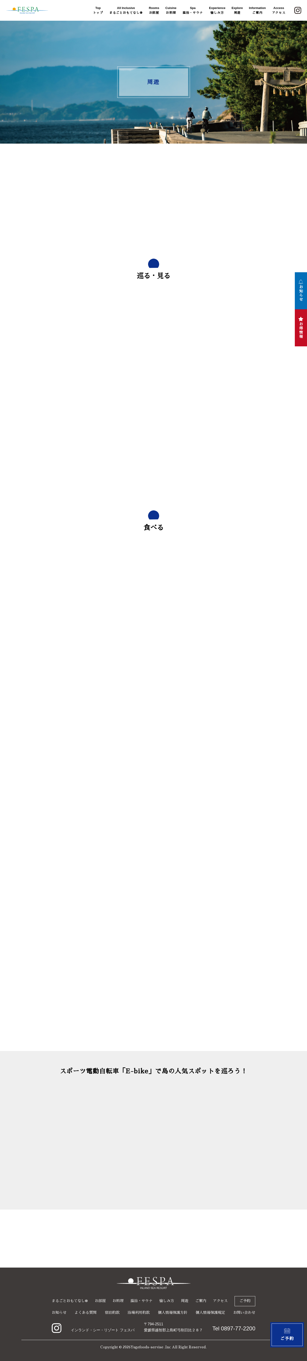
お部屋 (154, 10)
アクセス (279, 10)
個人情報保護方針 (172, 1313)
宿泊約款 (112, 1313)
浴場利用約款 (139, 1313)
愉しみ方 (217, 10)
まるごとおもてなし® (126, 10)
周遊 (237, 10)
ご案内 (257, 10)
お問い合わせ (244, 1313)
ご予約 (244, 1301)
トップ (98, 10)
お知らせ (59, 1313)
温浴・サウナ (193, 10)
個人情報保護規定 (210, 1313)
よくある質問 (86, 1313)
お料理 (170, 10)
